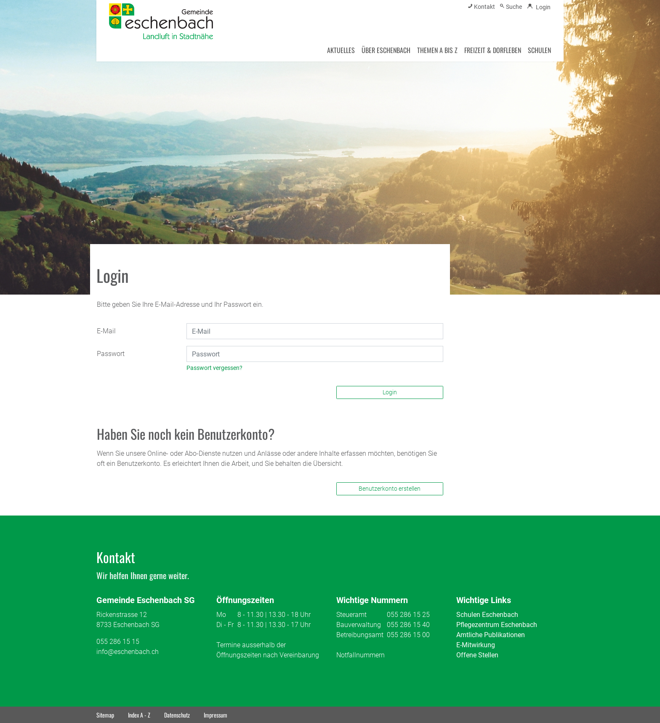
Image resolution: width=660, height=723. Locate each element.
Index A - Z (139, 714)
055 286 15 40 (408, 625)
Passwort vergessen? (214, 367)
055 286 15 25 (408, 615)
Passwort (111, 354)
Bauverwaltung (358, 625)
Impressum (215, 714)
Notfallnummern (360, 655)
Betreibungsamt (359, 635)
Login (390, 392)
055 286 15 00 (408, 635)
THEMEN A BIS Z (437, 50)
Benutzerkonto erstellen (389, 488)
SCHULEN (539, 50)
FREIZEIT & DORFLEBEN (492, 50)
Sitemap (105, 714)
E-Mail (106, 331)
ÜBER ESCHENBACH (386, 50)
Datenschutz (177, 714)
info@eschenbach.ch (127, 652)
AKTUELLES (341, 50)
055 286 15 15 (117, 642)
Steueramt (351, 615)
